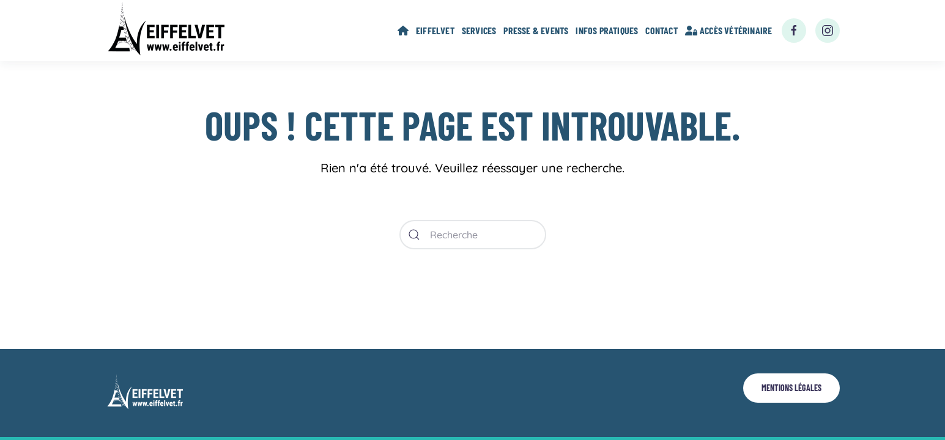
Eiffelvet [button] (435, 30)
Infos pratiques (607, 30)
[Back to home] (169, 30)
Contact (661, 30)
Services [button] (479, 30)
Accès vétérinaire (729, 30)
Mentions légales (791, 388)
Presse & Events (535, 30)
